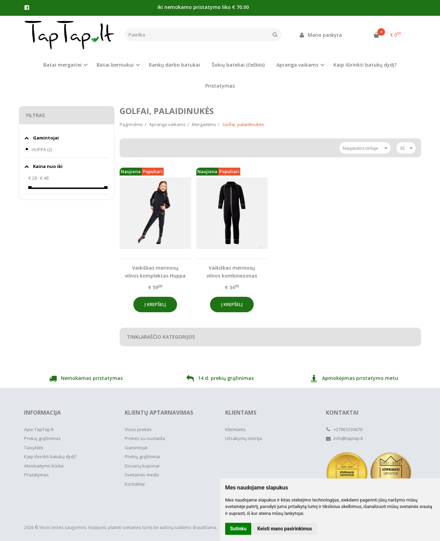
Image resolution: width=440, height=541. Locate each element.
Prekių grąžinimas (42, 438)
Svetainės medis (142, 475)
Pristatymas (220, 85)
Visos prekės (138, 429)
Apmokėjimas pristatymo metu (354, 379)
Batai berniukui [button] (115, 64)
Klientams (240, 412)
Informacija (42, 412)
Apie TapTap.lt (39, 429)
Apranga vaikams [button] (297, 64)
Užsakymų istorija (243, 438)
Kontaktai (135, 484)
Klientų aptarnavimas (159, 412)
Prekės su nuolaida (145, 438)
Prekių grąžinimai (142, 456)
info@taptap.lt (344, 438)
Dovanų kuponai (142, 466)
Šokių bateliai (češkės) (238, 64)
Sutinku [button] (238, 528)
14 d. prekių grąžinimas (220, 379)
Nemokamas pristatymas (86, 379)
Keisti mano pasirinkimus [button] (284, 528)
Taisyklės (33, 447)
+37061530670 (344, 429)
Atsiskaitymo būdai (44, 466)
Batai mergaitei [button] (62, 64)
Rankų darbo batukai (174, 64)
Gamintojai (136, 447)
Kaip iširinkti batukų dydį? (365, 64)
